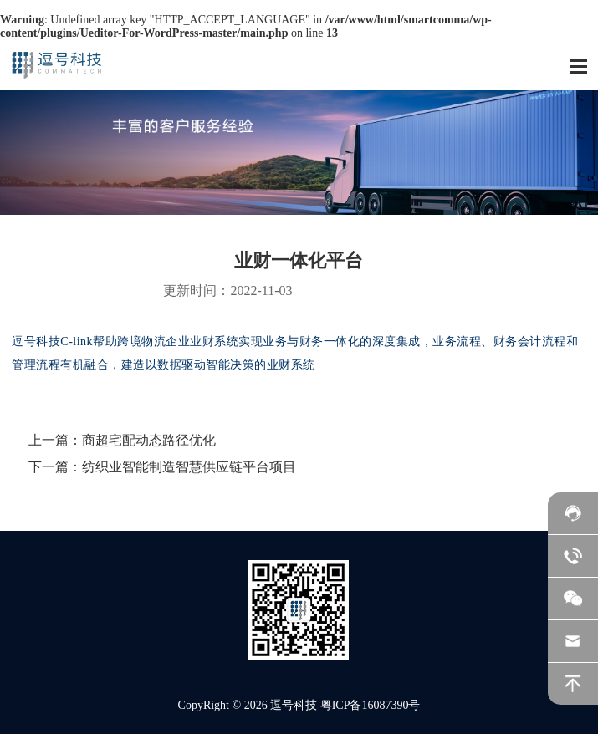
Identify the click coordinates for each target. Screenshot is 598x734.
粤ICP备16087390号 (370, 705)
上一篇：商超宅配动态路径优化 (122, 440)
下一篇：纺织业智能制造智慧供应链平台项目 (162, 467)
